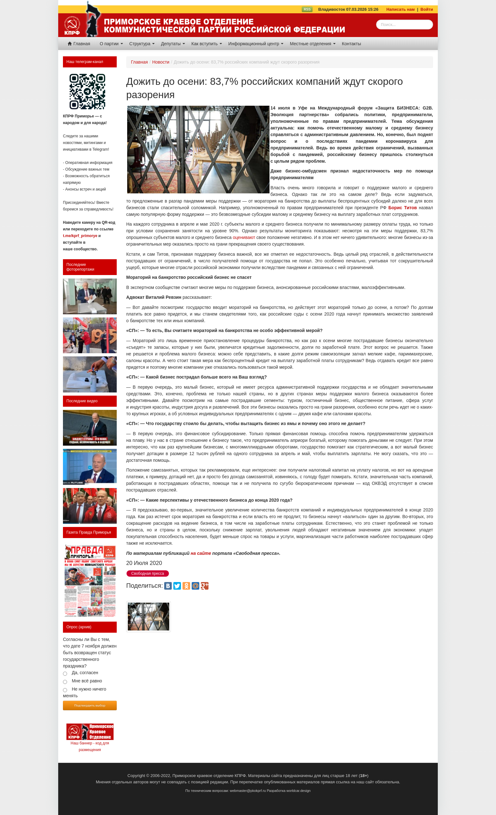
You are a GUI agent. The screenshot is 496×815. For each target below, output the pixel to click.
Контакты (351, 43)
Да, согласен (85, 672)
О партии (111, 43)
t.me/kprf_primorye (80, 236)
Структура (142, 43)
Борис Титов (402, 207)
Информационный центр (256, 43)
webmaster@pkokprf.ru (248, 791)
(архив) (85, 627)
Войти (426, 9)
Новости (160, 62)
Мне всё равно (87, 680)
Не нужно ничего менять (84, 692)
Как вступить (206, 43)
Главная (79, 43)
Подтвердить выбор (89, 705)
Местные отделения (312, 43)
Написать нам (400, 9)
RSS (307, 9)
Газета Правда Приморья (88, 532)
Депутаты (173, 43)
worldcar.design (298, 791)
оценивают (244, 237)
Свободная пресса (147, 573)
